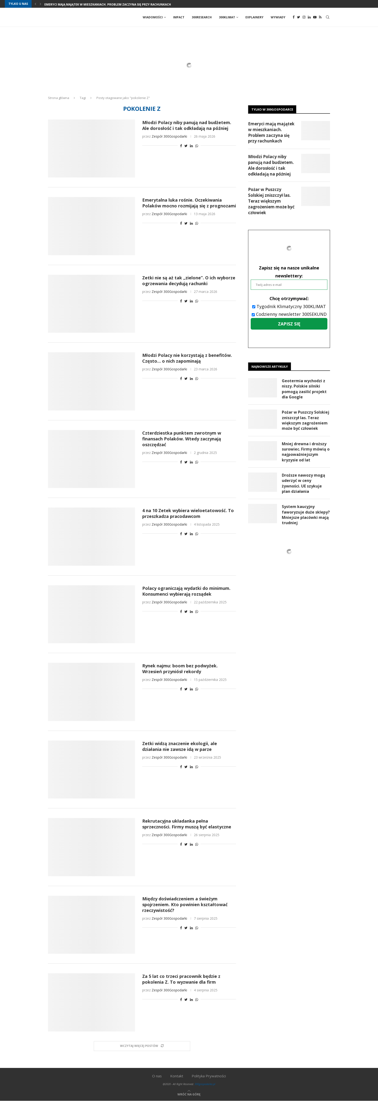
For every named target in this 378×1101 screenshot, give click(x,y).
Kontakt (176, 1076)
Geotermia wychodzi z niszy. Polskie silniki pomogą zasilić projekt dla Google (304, 389)
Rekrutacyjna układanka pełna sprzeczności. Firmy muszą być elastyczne (186, 824)
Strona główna (58, 98)
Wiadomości (153, 17)
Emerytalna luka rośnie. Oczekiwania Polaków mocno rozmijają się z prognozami (189, 203)
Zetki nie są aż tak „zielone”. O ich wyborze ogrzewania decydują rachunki (188, 281)
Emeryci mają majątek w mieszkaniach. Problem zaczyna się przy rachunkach (107, 4)
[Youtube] (315, 17)
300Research (202, 17)
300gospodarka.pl (205, 1084)
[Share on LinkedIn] (191, 146)
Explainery (254, 17)
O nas (157, 1076)
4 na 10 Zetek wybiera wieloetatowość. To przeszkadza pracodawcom (188, 513)
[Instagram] (304, 17)
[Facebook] (294, 17)
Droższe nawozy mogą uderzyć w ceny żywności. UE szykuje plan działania (303, 483)
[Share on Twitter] (186, 146)
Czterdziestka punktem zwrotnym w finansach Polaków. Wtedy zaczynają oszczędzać (181, 439)
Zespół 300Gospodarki (169, 136)
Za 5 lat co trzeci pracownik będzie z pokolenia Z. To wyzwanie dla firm (181, 979)
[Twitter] (298, 17)
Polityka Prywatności (209, 1076)
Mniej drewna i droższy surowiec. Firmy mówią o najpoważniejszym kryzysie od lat (306, 452)
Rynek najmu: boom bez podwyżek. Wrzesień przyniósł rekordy (180, 669)
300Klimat (227, 17)
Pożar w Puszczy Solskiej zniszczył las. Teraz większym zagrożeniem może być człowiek (271, 201)
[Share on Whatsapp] (196, 146)
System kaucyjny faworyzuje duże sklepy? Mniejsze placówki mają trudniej (306, 515)
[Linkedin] (309, 17)
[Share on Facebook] (181, 146)
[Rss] (320, 17)
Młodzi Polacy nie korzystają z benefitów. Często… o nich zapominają (187, 358)
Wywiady (278, 17)
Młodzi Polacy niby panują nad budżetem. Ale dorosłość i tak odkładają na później (186, 125)
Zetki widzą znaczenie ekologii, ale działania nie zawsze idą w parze (179, 746)
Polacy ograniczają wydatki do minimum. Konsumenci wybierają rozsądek (186, 591)
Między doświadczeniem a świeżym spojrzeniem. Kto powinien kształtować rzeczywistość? (185, 904)
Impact (178, 17)
